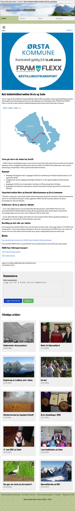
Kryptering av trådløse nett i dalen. (18, 383)
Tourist (22, 18)
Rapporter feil (68, 497)
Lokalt (20, 2)
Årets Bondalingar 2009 (51, 417)
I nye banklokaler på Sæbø (52, 452)
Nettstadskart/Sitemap (10, 497)
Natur (40, 18)
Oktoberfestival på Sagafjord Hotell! (18, 417)
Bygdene (59, 18)
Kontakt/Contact (29, 497)
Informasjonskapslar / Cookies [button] (49, 497)
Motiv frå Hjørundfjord (50, 348)
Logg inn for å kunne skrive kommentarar (34, 290)
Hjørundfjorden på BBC (50, 487)
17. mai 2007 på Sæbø (12, 452)
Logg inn (69, 30)
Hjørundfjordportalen (8, 2)
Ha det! (44, 383)
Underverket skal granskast (15, 348)
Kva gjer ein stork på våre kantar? (17, 487)
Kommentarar (10, 276)
